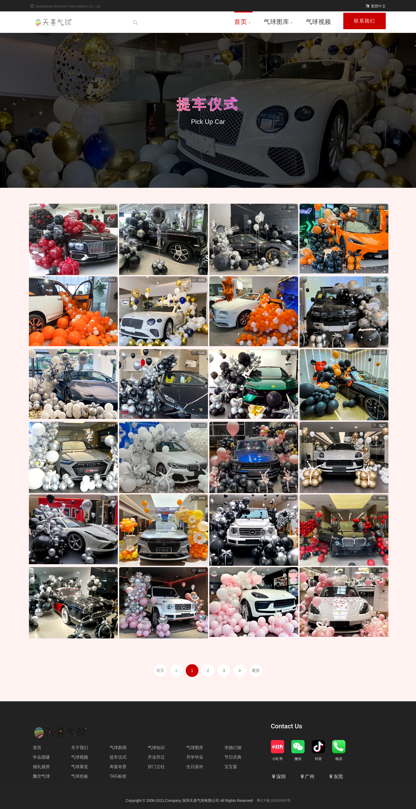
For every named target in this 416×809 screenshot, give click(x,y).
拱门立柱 (156, 766)
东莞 (338, 776)
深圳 (281, 776)
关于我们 (79, 747)
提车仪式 (208, 103)
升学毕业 (194, 757)
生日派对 (194, 766)
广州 (309, 776)
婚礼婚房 (41, 766)
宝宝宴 (230, 766)
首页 (242, 21)
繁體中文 (378, 6)
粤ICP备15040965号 (274, 800)
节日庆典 (232, 757)
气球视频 (318, 21)
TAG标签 (118, 776)
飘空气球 (41, 776)
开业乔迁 (156, 757)
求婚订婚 (232, 747)
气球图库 (278, 21)
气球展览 (79, 766)
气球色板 (79, 776)
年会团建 (41, 757)
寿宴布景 (118, 766)
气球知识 (156, 747)
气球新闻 (118, 747)
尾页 (256, 670)
